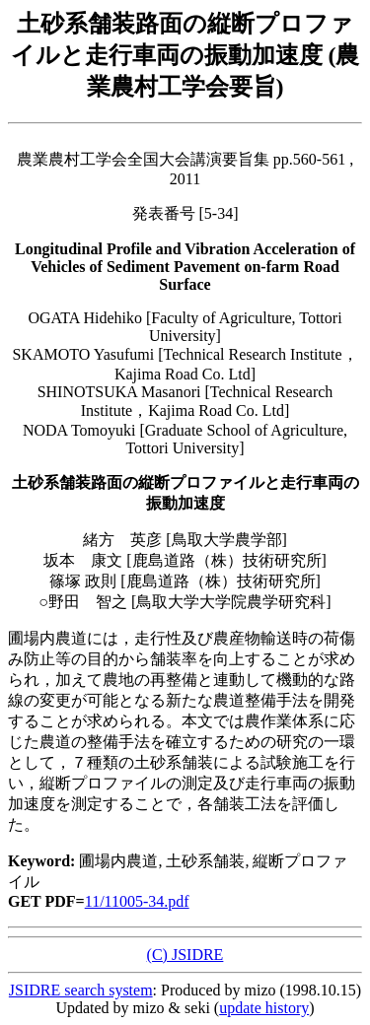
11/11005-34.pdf (137, 901)
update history (264, 1007)
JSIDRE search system (81, 990)
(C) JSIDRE (185, 954)
